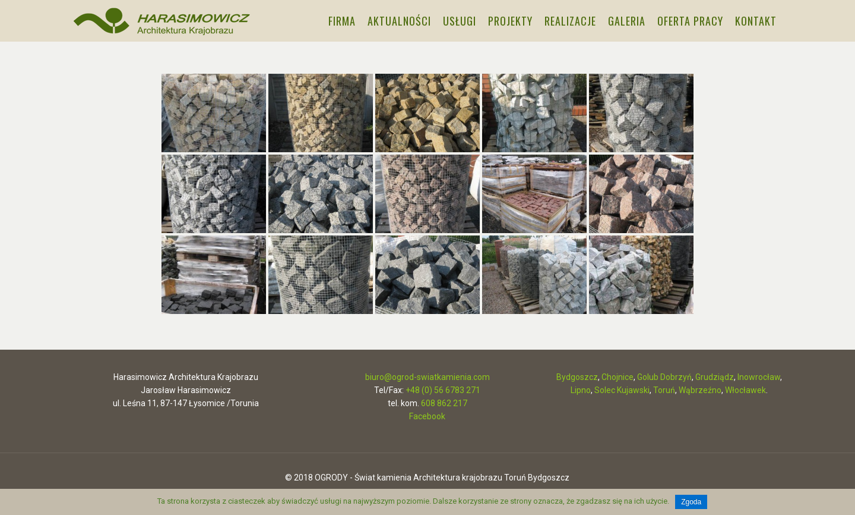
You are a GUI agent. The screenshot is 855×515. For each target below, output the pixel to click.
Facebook (427, 416)
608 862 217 (444, 403)
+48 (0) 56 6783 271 (443, 390)
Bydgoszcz (577, 377)
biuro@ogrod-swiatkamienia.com (427, 377)
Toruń (664, 390)
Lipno (581, 390)
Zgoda (691, 502)
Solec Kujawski (622, 390)
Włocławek (745, 390)
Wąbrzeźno (700, 390)
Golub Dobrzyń (664, 377)
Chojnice (617, 377)
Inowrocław (758, 377)
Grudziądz (714, 377)
